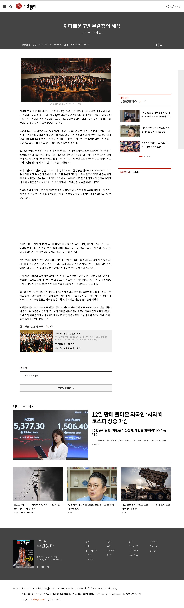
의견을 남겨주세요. (30, 376)
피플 (109, 555)
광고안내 (154, 550)
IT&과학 (110, 550)
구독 (49, 327)
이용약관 (70, 588)
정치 (88, 542)
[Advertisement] (59, 220)
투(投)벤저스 (128, 101)
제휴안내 (53, 588)
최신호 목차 (133, 546)
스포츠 (89, 555)
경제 (109, 542)
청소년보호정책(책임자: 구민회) (104, 588)
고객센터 (61, 588)
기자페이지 (133, 555)
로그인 (178, 7)
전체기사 (90, 559)
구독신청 (154, 546)
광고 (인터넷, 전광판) (39, 588)
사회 (88, 546)
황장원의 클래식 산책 (31, 327)
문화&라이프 (91, 550)
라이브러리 (133, 550)
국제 (109, 546)
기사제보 (154, 542)
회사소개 (25, 588)
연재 (130, 542)
